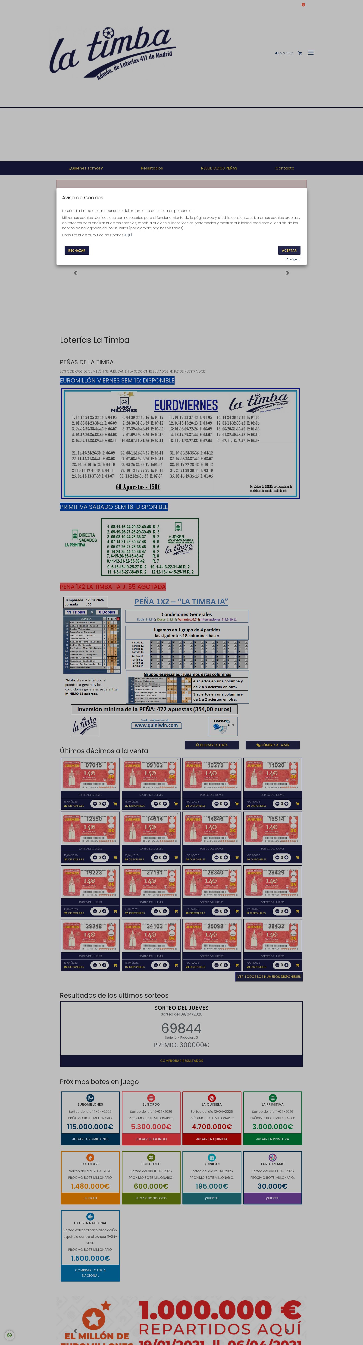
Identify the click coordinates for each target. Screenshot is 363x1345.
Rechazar (76, 250)
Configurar (293, 259)
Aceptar (289, 250)
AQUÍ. (128, 235)
